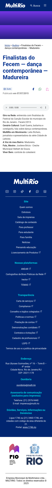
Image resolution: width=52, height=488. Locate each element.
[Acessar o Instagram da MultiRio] (14, 192)
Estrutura (26, 212)
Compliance (26, 306)
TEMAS (26, 284)
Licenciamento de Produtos (26, 252)
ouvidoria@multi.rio (26, 385)
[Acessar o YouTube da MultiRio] (7, 192)
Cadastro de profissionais (26, 338)
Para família (26, 237)
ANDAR (26, 268)
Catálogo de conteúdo (26, 222)
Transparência (26, 295)
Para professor (26, 227)
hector (26, 279)
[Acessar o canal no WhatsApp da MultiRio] (37, 192)
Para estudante (26, 232)
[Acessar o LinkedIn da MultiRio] (45, 192)
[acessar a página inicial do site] (15, 5)
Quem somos (26, 207)
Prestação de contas (26, 322)
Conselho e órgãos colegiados (26, 311)
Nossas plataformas (26, 262)
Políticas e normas (26, 316)
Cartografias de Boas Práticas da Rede (26, 274)
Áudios (15, 45)
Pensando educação (26, 247)
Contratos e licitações (26, 332)
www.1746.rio (29, 427)
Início (7, 45)
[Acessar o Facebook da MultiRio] (29, 192)
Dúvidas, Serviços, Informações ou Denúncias (26, 412)
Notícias (26, 242)
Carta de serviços (26, 300)
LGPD (26, 343)
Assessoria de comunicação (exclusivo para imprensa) (26, 394)
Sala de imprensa (26, 217)
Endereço (26, 358)
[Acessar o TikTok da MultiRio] (22, 192)
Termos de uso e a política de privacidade (26, 348)
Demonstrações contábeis (26, 327)
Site (26, 201)
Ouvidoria (26, 379)
